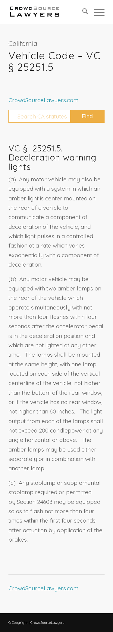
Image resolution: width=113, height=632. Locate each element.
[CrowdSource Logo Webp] (46, 12)
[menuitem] (82, 12)
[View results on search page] (87, 116)
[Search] (82, 12)
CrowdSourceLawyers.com (43, 100)
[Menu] (96, 12)
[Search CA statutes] (56, 116)
